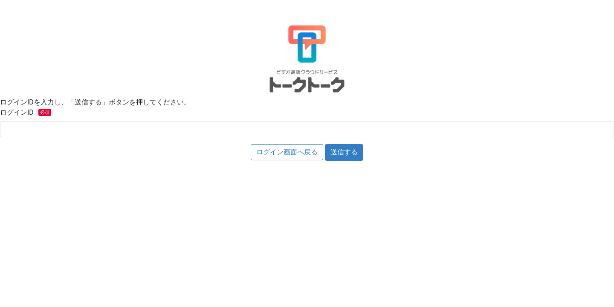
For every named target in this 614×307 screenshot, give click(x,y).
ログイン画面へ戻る (287, 152)
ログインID (26, 112)
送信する (344, 152)
